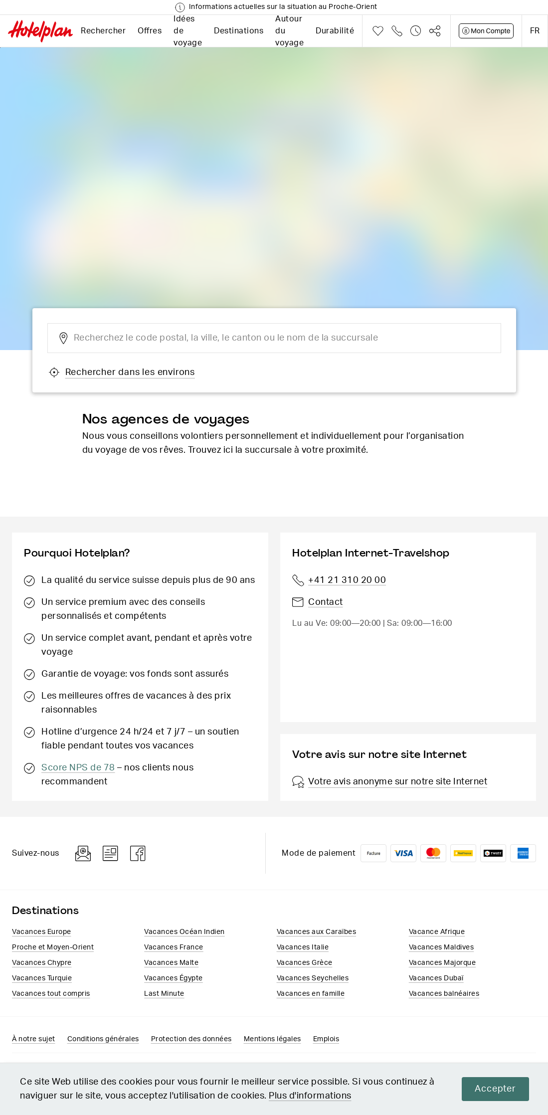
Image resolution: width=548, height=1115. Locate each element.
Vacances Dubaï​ (436, 978)
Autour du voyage (289, 31)
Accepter (494, 1089)
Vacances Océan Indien (184, 932)
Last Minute (164, 993)
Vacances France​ (173, 947)
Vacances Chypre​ (42, 962)
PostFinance (463, 853)
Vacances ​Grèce (305, 962)
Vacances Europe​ (41, 932)
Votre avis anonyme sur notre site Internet (389, 782)
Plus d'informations (310, 1096)
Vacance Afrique (437, 932)
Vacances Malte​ (171, 962)
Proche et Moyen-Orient (53, 947)
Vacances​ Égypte (173, 978)
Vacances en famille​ (311, 993)
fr (535, 31)
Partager (434, 30)
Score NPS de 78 (78, 767)
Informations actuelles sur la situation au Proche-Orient (283, 6)
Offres (150, 31)
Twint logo (493, 853)
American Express (523, 853)
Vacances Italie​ (303, 947)
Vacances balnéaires (444, 993)
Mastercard (433, 853)
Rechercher (103, 31)
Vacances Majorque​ (442, 962)
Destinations (238, 31)
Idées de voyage (188, 31)
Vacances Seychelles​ (313, 978)
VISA (403, 853)
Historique (415, 30)
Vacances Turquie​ (42, 978)
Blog (110, 853)
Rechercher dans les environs (121, 372)
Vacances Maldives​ (441, 947)
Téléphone (396, 30)
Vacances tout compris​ (51, 993)
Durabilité (335, 31)
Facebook (138, 853)
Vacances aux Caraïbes (317, 932)
